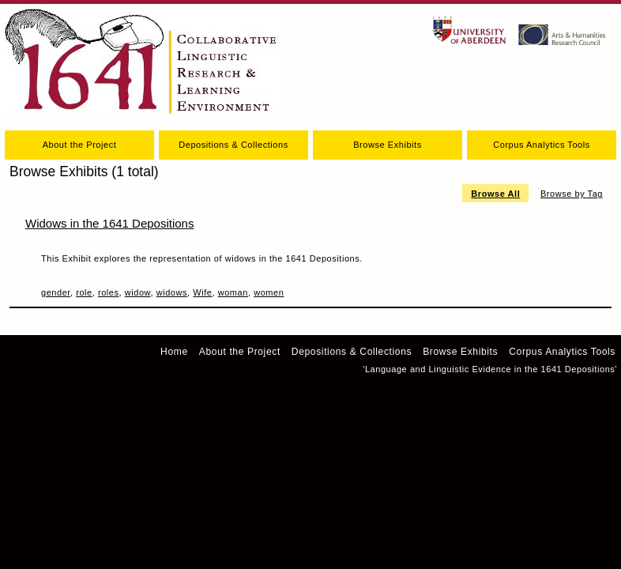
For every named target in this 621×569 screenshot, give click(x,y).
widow (138, 292)
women (269, 292)
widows (171, 292)
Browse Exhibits (387, 144)
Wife (202, 292)
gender (55, 292)
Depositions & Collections (233, 144)
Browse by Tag (571, 193)
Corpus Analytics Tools (541, 144)
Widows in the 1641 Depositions (109, 223)
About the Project (80, 144)
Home (174, 351)
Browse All (495, 193)
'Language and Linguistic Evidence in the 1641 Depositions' (490, 369)
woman (233, 292)
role (84, 292)
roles (108, 292)
